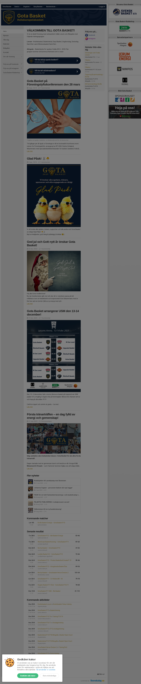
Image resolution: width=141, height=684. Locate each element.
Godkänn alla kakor (27, 676)
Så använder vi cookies (45, 670)
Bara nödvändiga (49, 676)
